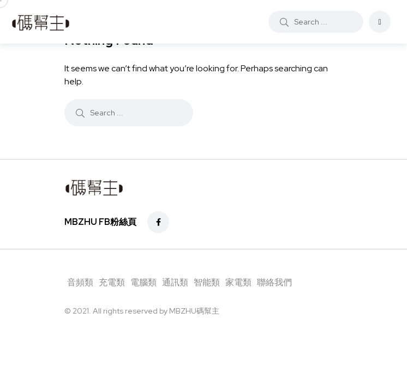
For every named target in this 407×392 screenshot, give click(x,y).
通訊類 (175, 282)
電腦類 (143, 282)
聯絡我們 (274, 282)
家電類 (238, 282)
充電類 (112, 282)
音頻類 (80, 282)
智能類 (207, 282)
